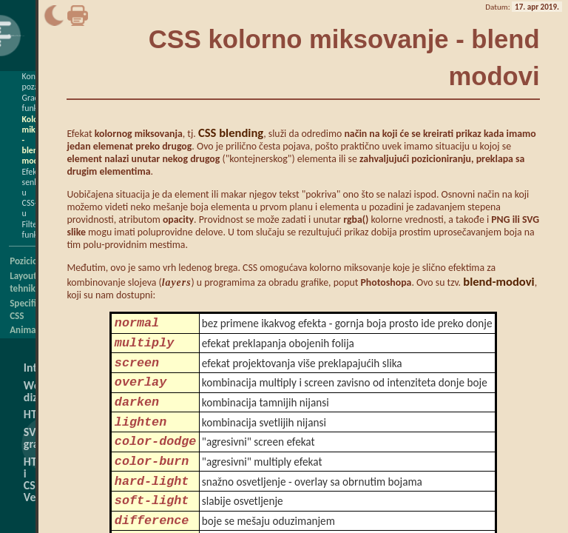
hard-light (152, 506)
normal (137, 324)
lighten (140, 438)
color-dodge (156, 460)
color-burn (152, 483)
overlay (140, 392)
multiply (144, 347)
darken (137, 415)
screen (137, 370)
